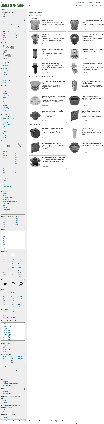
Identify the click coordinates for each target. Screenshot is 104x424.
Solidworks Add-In (37, 420)
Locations (8, 420)
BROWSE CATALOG (8, 2)
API (55, 420)
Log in (98, 2)
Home (2, 420)
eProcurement (48, 420)
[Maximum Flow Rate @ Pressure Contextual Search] (13, 323)
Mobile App (28, 420)
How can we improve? (92, 18)
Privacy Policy (99, 423)
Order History (94, 6)
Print (101, 18)
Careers (21, 420)
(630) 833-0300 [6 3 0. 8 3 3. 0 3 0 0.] (80, 2)
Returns (15, 420)
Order (81, 6)
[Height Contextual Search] (13, 232)
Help (59, 420)
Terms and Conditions (87, 423)
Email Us (90, 2)
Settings (64, 420)
